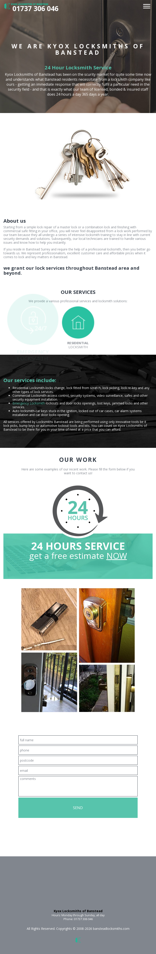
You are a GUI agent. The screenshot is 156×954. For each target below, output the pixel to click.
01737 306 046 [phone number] (35, 8)
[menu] (147, 5)
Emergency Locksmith (28, 403)
